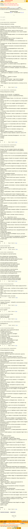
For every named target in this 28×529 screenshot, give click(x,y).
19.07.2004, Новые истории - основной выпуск (8, 22)
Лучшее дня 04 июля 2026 (9, 0)
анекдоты (4, 3)
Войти (6, 1)
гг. (11, 12)
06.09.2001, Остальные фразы (5, 300)
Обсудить (9, 87)
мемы (11, 3)
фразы (13, 3)
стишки (16, 3)
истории (8, 3)
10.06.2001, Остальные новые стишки (6, 314)
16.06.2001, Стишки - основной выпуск (6, 252)
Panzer (16, 87)
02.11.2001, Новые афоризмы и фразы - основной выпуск (10, 321)
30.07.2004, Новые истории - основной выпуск (8, 348)
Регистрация (9, 1)
